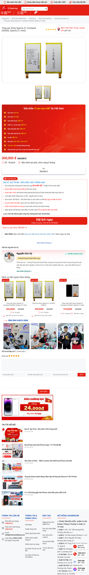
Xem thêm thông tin (24, 271)
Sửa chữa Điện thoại (19, 18)
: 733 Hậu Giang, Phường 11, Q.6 (73, 535)
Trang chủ (5, 18)
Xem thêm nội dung (44, 243)
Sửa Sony (32, 18)
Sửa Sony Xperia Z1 (62, 18)
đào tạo (47, 516)
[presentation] (19, 382)
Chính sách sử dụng (32, 544)
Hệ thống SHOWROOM (68, 516)
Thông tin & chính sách (31, 517)
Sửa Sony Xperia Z (45, 18)
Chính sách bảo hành (32, 533)
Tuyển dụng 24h (30, 529)
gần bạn (73, 29)
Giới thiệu (28, 525)
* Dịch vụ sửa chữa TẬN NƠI (13, 228)
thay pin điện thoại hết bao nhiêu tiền (39, 234)
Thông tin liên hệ (10, 516)
